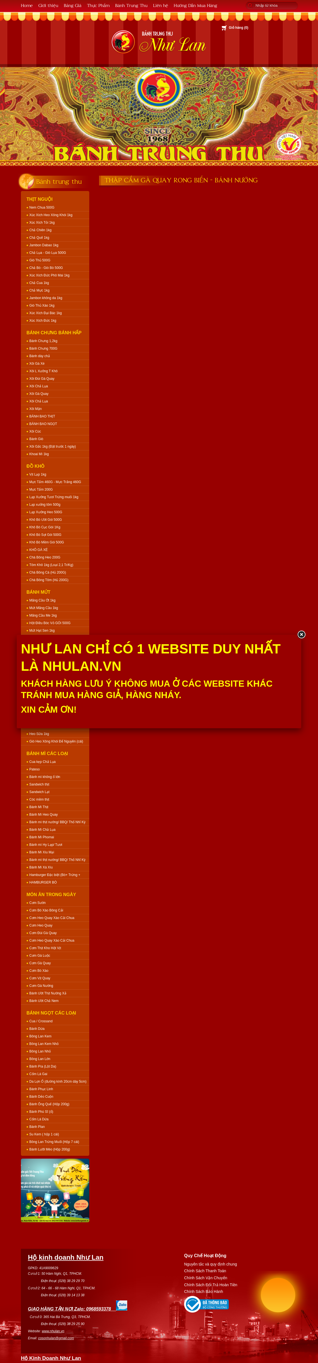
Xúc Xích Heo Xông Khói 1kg (51, 215)
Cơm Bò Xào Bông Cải (46, 910)
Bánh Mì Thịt (38, 807)
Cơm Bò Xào (38, 971)
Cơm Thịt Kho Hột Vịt (45, 948)
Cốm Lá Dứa (39, 1119)
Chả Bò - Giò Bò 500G (46, 268)
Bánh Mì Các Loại (47, 753)
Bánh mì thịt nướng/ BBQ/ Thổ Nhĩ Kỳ (57, 822)
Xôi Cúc (35, 431)
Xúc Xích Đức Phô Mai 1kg (49, 275)
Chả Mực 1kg (39, 290)
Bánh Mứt (38, 592)
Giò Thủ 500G (39, 260)
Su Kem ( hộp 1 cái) (44, 1134)
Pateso (34, 769)
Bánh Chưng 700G (43, 348)
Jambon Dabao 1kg (43, 245)
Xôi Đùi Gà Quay (41, 379)
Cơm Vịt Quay (39, 978)
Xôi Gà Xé (37, 364)
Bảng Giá (72, 5)
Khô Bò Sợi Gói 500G (45, 535)
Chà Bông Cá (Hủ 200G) (47, 572)
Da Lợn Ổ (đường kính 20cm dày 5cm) (57, 1081)
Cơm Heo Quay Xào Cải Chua (51, 918)
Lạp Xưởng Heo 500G (45, 512)
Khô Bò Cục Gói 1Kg (44, 527)
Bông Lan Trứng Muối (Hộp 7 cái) (54, 1142)
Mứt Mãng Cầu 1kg (43, 608)
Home (27, 5)
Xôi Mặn (35, 409)
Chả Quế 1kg (39, 238)
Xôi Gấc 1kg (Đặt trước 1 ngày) (52, 446)
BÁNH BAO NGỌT (43, 424)
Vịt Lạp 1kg (37, 474)
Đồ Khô (35, 466)
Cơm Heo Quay (40, 925)
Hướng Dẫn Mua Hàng (195, 5)
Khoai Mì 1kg (39, 454)
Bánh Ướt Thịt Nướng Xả (47, 993)
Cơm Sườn (37, 903)
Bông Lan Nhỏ (40, 1051)
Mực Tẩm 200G (41, 489)
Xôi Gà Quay (39, 394)
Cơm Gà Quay (40, 963)
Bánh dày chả (39, 356)
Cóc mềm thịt (39, 799)
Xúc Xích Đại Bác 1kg (45, 313)
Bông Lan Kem (40, 1036)
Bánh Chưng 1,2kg (43, 341)
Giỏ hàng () (238, 28)
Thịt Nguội (39, 199)
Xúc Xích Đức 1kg (42, 321)
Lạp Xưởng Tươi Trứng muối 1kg (53, 497)
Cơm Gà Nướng (41, 986)
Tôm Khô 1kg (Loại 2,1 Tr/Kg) (51, 565)
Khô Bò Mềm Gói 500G (46, 542)
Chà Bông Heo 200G (44, 557)
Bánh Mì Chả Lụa (42, 830)
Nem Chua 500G (41, 207)
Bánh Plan (37, 1127)
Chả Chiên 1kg (40, 230)
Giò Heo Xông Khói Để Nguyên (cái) (56, 741)
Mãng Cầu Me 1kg (43, 615)
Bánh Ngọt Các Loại (51, 1013)
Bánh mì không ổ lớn (44, 777)
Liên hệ (160, 5)
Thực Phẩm (98, 5)
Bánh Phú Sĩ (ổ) (41, 1112)
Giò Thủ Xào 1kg (41, 305)
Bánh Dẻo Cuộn (41, 1097)
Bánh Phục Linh (41, 1089)
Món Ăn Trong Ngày (51, 894)
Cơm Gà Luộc (39, 956)
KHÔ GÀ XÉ (38, 550)
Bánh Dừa (37, 1029)
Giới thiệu (48, 5)
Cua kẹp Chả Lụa (42, 762)
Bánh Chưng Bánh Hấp (53, 332)
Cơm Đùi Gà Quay (43, 933)
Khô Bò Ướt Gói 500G (45, 520)
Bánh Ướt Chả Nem (44, 1001)
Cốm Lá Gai (38, 1074)
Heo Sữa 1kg (39, 734)
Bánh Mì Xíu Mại (41, 852)
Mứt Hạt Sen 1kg (42, 630)
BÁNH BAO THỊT (42, 416)
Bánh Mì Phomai (41, 837)
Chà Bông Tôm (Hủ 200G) (48, 580)
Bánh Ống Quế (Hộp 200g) (49, 1104)
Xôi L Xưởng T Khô (43, 371)
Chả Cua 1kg (39, 283)
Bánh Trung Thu (131, 5)
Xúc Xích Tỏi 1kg (42, 223)
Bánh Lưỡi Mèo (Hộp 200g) (49, 1149)
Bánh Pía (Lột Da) (42, 1066)
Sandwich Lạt (39, 792)
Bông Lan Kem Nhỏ (44, 1044)
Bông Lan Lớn (39, 1059)
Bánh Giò (36, 439)
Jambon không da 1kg (45, 298)
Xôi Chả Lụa (38, 386)
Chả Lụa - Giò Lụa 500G (47, 253)
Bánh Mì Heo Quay (43, 815)
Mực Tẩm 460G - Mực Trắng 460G (55, 482)
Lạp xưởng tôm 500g (44, 505)
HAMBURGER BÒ (43, 882)
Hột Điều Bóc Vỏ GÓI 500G (50, 623)
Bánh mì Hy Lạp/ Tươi (45, 845)
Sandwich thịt (39, 784)
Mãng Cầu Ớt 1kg (42, 600)
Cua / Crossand (40, 1021)
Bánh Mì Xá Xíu (41, 867)
